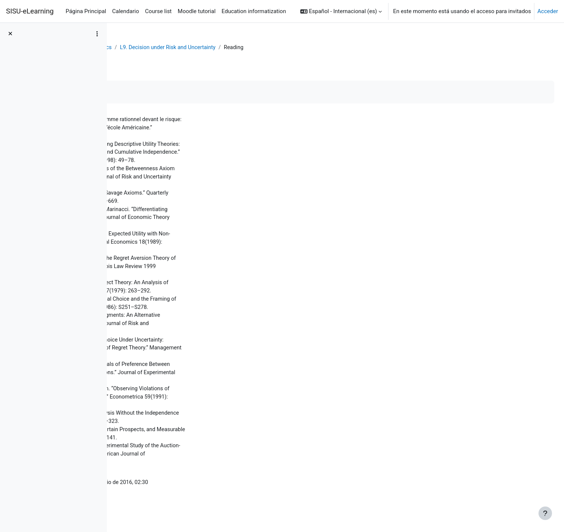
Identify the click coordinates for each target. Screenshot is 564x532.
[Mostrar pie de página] (545, 513)
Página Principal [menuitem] (86, 11)
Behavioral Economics (192, 47)
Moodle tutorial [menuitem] (197, 11)
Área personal (139, 47)
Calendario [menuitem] (125, 11)
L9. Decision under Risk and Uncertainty (277, 47)
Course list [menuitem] (158, 11)
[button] (341, 11)
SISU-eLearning (30, 11)
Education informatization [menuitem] (254, 11)
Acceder (547, 11)
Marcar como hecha (153, 92)
